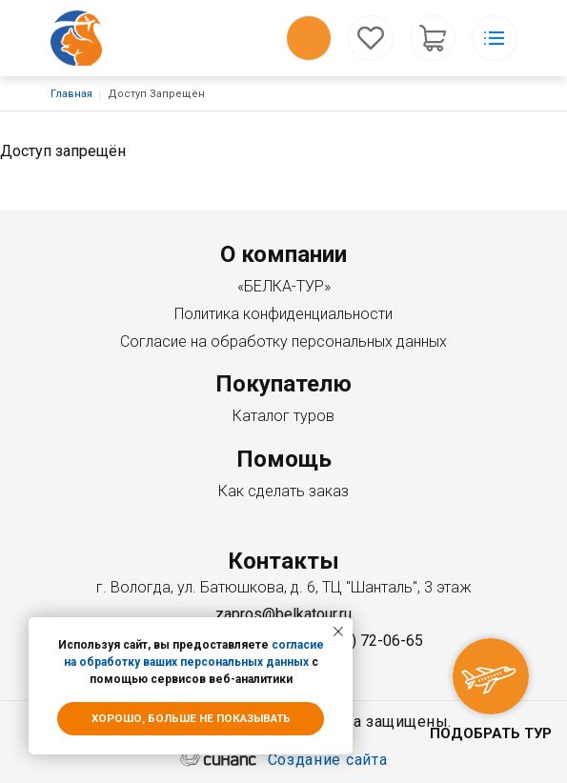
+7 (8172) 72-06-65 (357, 641)
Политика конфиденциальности (283, 314)
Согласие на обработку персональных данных (283, 341)
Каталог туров (283, 416)
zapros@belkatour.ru (283, 614)
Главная (71, 94)
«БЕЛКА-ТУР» (284, 286)
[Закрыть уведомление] (338, 631)
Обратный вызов (309, 38)
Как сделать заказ (283, 491)
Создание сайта (328, 761)
